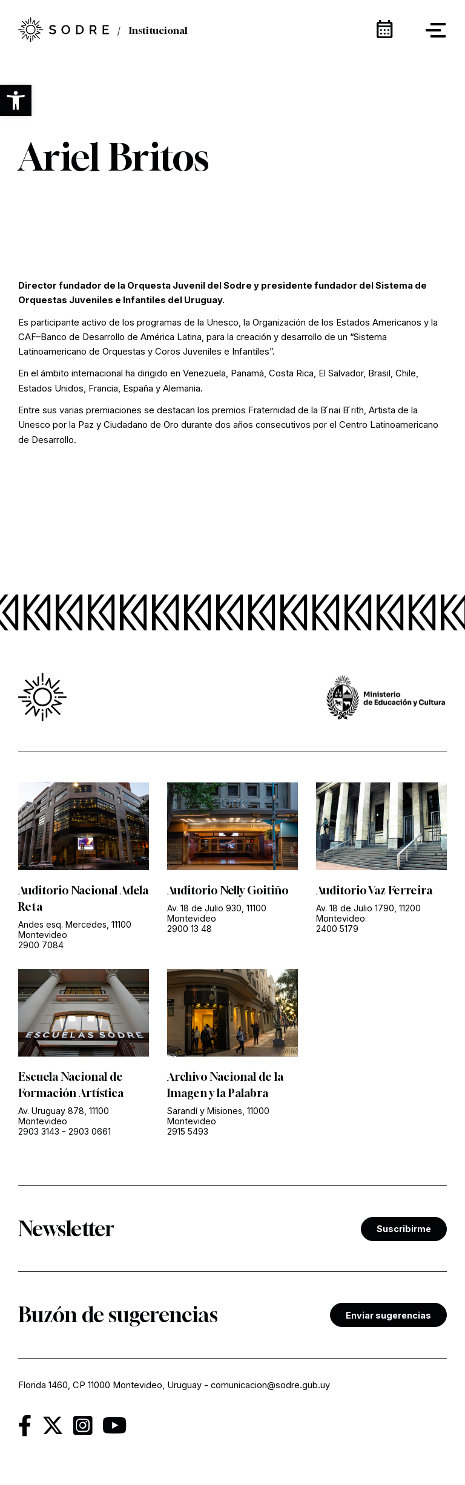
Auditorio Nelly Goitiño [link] (227, 890)
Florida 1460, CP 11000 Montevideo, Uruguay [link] (110, 1385)
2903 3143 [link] (38, 1131)
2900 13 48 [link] (189, 928)
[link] (63, 30)
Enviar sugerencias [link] (388, 1315)
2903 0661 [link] (89, 1131)
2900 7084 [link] (41, 945)
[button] (15, 100)
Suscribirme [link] (404, 1229)
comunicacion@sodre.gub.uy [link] (270, 1385)
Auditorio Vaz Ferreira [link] (374, 890)
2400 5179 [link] (337, 928)
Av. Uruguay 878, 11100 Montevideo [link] (63, 1116)
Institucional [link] (158, 30)
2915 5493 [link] (187, 1131)
